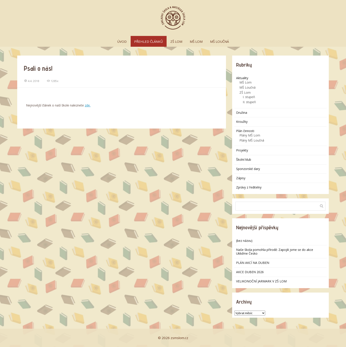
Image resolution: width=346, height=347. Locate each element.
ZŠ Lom (245, 92)
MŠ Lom (245, 82)
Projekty (242, 150)
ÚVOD (122, 41)
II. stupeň (249, 102)
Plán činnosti (245, 131)
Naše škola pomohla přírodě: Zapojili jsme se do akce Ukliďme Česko (274, 252)
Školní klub (243, 159)
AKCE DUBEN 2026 (250, 272)
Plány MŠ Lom (249, 135)
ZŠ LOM (176, 41)
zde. (87, 105)
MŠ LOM (196, 41)
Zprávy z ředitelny (248, 187)
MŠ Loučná (247, 87)
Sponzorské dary (248, 169)
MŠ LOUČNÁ (219, 41)
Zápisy (240, 178)
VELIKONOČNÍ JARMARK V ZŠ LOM (261, 281)
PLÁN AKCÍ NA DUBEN (252, 263)
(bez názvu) (244, 241)
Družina (241, 112)
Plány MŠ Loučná (251, 140)
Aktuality (242, 78)
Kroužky (242, 121)
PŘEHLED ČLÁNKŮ (148, 41)
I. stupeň (249, 97)
